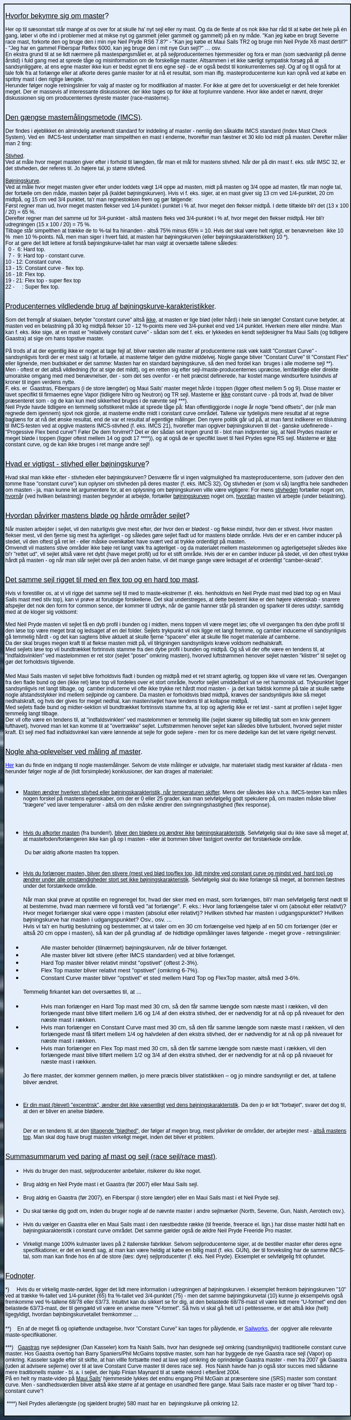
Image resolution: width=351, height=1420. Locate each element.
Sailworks (256, 1329)
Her (9, 765)
